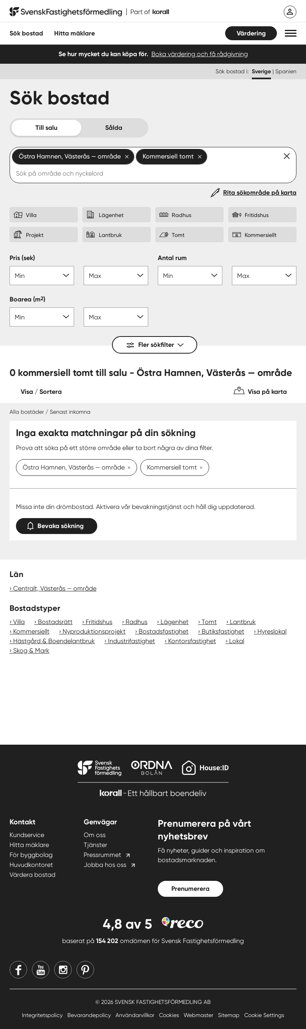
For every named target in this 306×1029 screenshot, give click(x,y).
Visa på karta (267, 391)
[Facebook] (18, 969)
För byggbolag (31, 855)
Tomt (209, 622)
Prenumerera (190, 888)
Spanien (285, 71)
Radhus (136, 622)
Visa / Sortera (41, 391)
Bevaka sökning (56, 524)
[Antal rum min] (190, 275)
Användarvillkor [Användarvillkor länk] (136, 1015)
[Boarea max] (116, 317)
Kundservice (27, 835)
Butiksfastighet (223, 631)
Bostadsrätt (55, 622)
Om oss (95, 835)
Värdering (251, 33)
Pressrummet (102, 855)
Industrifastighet (131, 641)
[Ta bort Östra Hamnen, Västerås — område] (127, 468)
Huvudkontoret (31, 865)
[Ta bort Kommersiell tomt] (199, 468)
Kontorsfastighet (192, 641)
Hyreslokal (271, 631)
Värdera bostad (32, 874)
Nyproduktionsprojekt (94, 631)
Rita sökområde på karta (259, 192)
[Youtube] (40, 969)
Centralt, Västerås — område (54, 588)
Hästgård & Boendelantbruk (54, 641)
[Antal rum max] (264, 275)
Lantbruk (243, 622)
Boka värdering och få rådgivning (199, 54)
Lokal (236, 641)
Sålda (113, 127)
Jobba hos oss (105, 865)
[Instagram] (63, 969)
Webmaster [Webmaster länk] (199, 1015)
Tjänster (95, 845)
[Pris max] (116, 275)
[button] (290, 33)
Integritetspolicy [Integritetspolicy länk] (43, 1015)
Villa (19, 622)
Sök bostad (26, 33)
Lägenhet (174, 622)
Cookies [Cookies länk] (169, 1015)
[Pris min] (42, 275)
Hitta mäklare (29, 845)
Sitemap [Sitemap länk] (229, 1015)
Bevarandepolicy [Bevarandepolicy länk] (89, 1015)
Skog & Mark (31, 650)
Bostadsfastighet (163, 631)
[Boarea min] (42, 317)
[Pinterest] (85, 969)
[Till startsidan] (89, 12)
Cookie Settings (264, 1015)
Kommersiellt (31, 631)
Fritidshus (99, 622)
